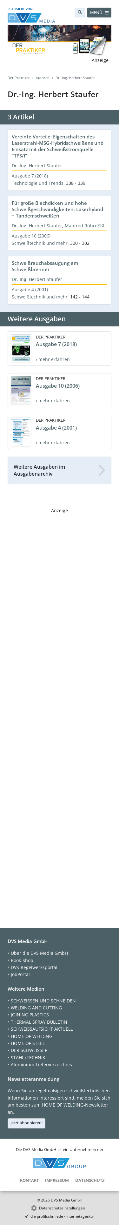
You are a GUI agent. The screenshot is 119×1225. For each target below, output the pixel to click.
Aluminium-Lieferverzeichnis (41, 1064)
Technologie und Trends (37, 183)
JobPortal (20, 974)
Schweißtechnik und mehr (40, 243)
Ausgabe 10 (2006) (31, 236)
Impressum (57, 1180)
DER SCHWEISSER (29, 1050)
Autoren (43, 77)
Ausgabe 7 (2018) (30, 176)
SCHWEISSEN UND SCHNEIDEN (43, 1001)
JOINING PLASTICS (30, 1015)
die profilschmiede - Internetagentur (62, 1216)
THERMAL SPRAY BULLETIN (39, 1022)
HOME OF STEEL (28, 1043)
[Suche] (80, 12)
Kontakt (29, 1180)
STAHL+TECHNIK (28, 1057)
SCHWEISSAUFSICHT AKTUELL (42, 1029)
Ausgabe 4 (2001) (30, 289)
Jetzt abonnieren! (26, 1123)
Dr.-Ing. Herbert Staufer (37, 166)
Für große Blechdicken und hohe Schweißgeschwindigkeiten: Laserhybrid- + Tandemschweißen (58, 209)
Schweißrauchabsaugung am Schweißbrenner (45, 266)
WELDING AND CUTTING (36, 1008)
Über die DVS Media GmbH (39, 953)
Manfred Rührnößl (84, 226)
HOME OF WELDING (31, 1036)
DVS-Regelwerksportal (34, 967)
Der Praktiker (19, 77)
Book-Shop (22, 960)
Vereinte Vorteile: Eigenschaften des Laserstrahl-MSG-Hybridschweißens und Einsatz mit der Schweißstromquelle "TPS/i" (57, 146)
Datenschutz (89, 1180)
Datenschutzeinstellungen (62, 1208)
